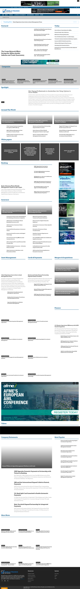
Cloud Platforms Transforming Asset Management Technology (39, 376)
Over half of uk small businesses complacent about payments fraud (55, 81)
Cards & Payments (21, 79)
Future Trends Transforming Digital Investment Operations (39, 340)
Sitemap (56, 575)
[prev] (74, 22)
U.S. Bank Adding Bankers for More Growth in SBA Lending (42, 172)
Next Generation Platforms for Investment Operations (38, 358)
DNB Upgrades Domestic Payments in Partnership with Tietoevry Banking (42, 182)
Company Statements (20, 14)
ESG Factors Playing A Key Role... (62, 34)
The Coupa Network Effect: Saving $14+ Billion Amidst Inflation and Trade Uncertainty (12, 53)
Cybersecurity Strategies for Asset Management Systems (12, 358)
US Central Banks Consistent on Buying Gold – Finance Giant (8, 564)
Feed (55, 576)
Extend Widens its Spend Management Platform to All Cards (43, 290)
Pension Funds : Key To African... (62, 32)
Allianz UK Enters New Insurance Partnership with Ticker (37, 211)
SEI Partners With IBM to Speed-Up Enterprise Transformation (38, 121)
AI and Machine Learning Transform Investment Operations (12, 376)
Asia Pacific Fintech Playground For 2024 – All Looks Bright (42, 55)
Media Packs (26, 7)
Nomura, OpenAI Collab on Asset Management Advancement (8, 531)
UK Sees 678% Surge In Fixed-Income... (63, 43)
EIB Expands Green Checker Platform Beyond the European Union (69, 342)
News (6, 14)
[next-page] (3, 196)
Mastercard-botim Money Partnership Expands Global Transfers (38, 275)
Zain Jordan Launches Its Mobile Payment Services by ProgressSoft (23, 81)
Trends (11, 14)
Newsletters (21, 7)
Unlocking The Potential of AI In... (62, 45)
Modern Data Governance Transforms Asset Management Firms (16, 298)
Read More (23, 578)
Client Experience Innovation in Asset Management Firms (27, 22)
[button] (77, 15)
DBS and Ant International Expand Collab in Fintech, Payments (42, 192)
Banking (3, 79)
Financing (38, 562)
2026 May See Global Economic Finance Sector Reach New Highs (42, 30)
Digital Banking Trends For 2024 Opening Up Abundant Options (41, 45)
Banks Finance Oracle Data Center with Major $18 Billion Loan (70, 336)
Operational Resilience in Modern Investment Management (15, 303)
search (56, 578)
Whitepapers (30, 14)
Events (37, 14)
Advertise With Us (30, 578)
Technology (30, 356)
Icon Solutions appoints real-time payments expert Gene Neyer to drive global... (70, 81)
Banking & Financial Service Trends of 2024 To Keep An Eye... (42, 40)
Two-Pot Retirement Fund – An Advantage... (64, 36)
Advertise (16, 7)
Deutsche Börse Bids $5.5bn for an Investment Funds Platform (26, 531)
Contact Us (29, 581)
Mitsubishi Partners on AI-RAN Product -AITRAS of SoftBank (66, 121)
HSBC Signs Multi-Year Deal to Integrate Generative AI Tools (41, 167)
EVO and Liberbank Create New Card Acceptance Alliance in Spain (40, 81)
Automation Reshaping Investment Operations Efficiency (69, 466)
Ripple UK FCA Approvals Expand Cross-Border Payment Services (43, 285)
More (41, 14)
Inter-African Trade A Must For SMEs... (63, 30)
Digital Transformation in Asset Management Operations (68, 477)
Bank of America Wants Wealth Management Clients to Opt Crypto (11, 186)
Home (12, 7)
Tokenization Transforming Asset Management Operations (15, 292)
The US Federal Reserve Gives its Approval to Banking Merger (41, 187)
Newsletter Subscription (31, 575)
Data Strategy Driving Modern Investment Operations (68, 471)
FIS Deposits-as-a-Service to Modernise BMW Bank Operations (43, 177)
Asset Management (5, 320)
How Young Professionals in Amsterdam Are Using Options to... (13, 121)
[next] (75, 22)
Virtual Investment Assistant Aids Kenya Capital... (66, 38)
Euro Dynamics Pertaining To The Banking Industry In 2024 (41, 35)
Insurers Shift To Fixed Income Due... (63, 41)
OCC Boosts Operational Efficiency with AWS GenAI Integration (67, 326)
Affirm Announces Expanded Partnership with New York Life (13, 211)
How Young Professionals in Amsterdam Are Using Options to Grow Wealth (49, 91)
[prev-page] (2, 196)
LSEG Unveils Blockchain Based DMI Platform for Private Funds (69, 352)
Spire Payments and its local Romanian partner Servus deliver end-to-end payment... (8, 81)
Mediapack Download (31, 573)
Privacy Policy (57, 573)
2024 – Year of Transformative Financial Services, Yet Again (41, 50)
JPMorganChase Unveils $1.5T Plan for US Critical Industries (69, 347)
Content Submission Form (31, 576)
